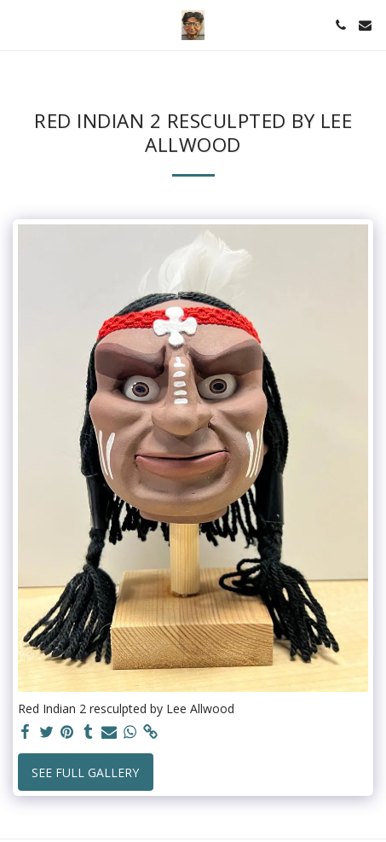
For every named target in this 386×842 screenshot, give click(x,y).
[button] (18, 24)
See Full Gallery (85, 772)
